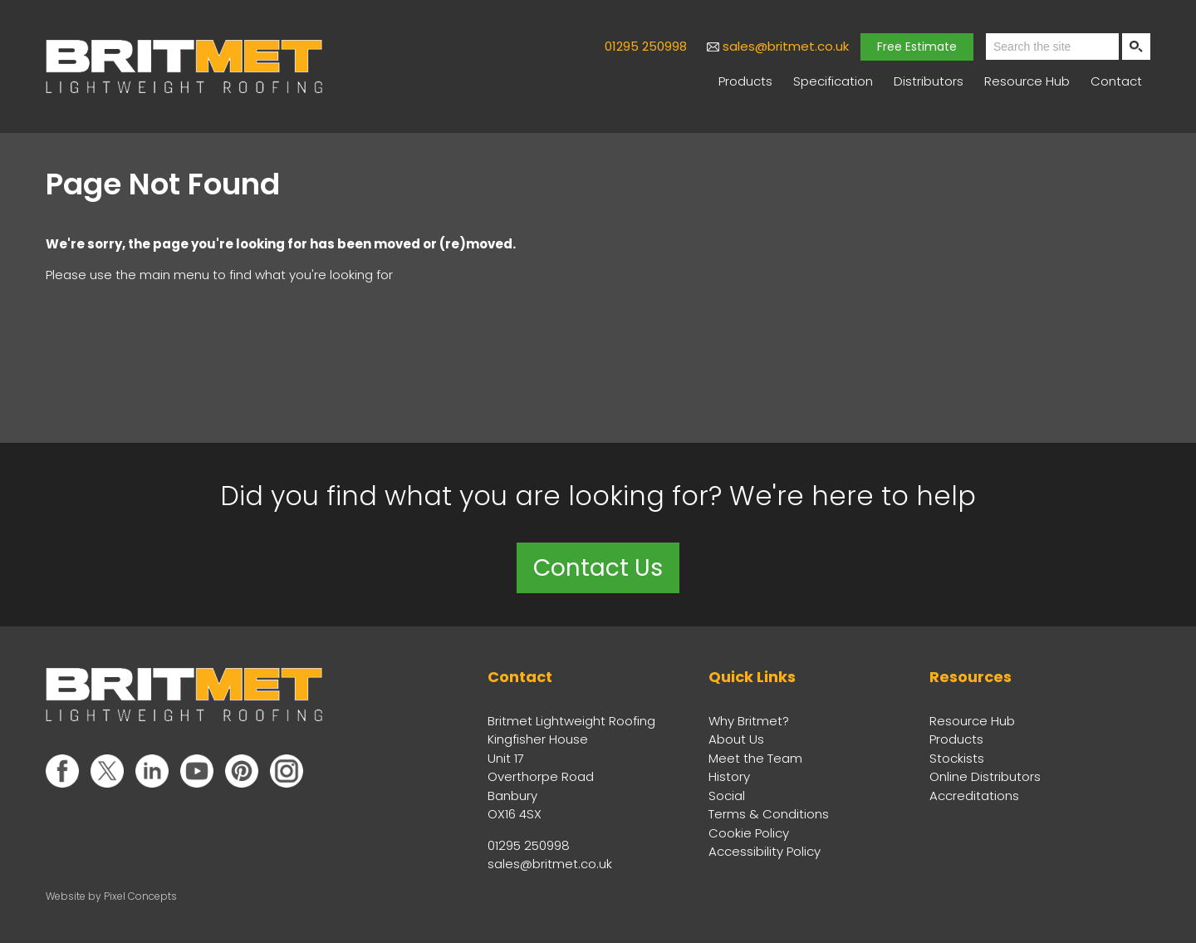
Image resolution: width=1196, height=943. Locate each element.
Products (745, 81)
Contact (1116, 81)
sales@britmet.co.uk (786, 46)
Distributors (928, 81)
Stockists (956, 758)
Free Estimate (917, 46)
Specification (833, 81)
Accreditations (974, 795)
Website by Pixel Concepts (111, 896)
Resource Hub (1027, 81)
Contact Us (598, 568)
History (729, 776)
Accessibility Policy (764, 851)
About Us (736, 739)
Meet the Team (755, 758)
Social (726, 795)
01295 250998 (646, 46)
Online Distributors (985, 776)
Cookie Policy (748, 833)
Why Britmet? (748, 720)
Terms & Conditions (768, 814)
